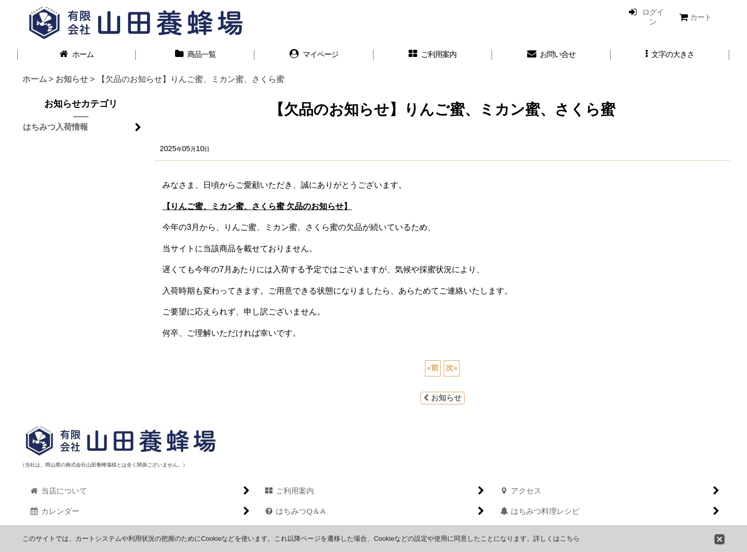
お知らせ (442, 398)
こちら (570, 538)
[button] (670, 54)
